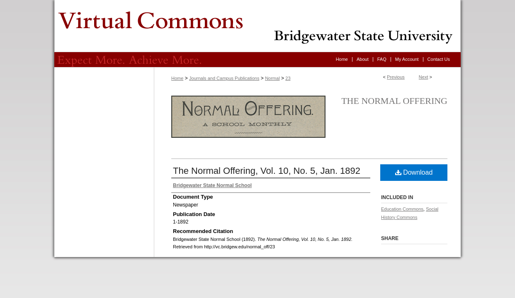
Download (414, 172)
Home (177, 78)
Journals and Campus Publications (224, 78)
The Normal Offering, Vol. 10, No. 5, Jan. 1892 (266, 171)
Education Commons (402, 209)
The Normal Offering (394, 101)
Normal (272, 78)
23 (287, 78)
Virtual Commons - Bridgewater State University (257, 26)
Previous (396, 76)
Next (423, 76)
